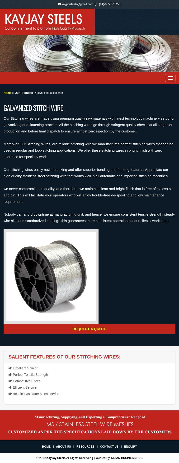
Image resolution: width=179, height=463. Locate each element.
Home (7, 93)
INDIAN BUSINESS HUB (126, 458)
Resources (85, 446)
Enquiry (130, 446)
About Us (63, 446)
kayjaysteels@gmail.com (77, 4)
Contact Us (109, 446)
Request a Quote (89, 329)
